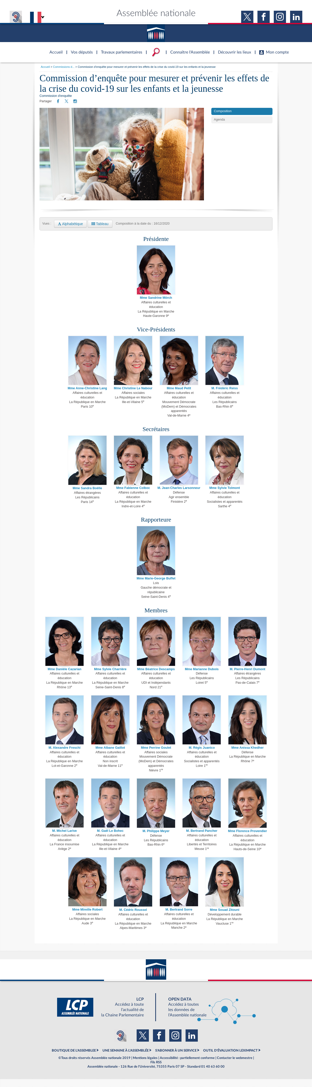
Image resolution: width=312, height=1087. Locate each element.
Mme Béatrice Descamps (156, 677)
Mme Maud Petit (179, 396)
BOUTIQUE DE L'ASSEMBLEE (74, 1058)
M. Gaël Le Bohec (110, 839)
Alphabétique (70, 232)
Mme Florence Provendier (247, 839)
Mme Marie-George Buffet (156, 586)
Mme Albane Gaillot (110, 755)
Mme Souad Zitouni (224, 918)
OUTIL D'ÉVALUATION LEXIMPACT (230, 1058)
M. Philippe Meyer (156, 839)
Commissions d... (63, 66)
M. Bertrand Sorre (178, 918)
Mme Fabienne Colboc (133, 496)
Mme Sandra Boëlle (87, 496)
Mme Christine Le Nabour (133, 396)
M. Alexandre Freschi (64, 755)
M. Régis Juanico (202, 755)
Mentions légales (145, 1065)
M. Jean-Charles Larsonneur (179, 496)
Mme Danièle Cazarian (64, 677)
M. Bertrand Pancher (201, 839)
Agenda (219, 128)
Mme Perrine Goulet (156, 755)
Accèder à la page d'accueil (54, 49)
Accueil (45, 66)
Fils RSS (156, 1070)
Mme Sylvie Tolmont (224, 496)
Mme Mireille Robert (87, 918)
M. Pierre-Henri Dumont (247, 677)
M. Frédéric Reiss (224, 396)
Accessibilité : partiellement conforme (187, 1065)
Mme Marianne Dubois (202, 677)
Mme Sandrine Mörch (156, 306)
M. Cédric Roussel (133, 918)
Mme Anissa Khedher (247, 755)
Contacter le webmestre (234, 1065)
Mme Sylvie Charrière (110, 677)
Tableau (100, 232)
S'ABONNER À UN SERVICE (176, 1058)
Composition (222, 119)
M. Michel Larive (64, 839)
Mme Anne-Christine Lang (87, 396)
